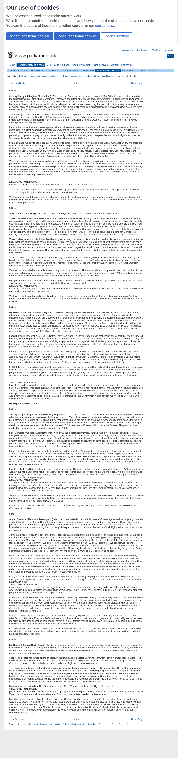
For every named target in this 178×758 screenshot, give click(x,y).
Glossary (22, 724)
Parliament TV (129, 70)
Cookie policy (117, 724)
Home (11, 64)
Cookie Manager (130, 724)
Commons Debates (105, 76)
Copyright (92, 724)
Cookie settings (116, 36)
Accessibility (127, 50)
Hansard (91, 76)
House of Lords (39, 70)
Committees (88, 70)
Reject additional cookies (77, 36)
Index (76, 83)
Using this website (77, 724)
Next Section (16, 719)
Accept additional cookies (30, 36)
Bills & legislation (70, 70)
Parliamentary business (31, 64)
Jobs (65, 724)
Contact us (169, 50)
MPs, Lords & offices (57, 64)
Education (126, 64)
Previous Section (18, 83)
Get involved (101, 64)
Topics (150, 70)
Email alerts (142, 50)
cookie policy (105, 25)
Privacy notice (104, 724)
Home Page (137, 83)
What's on (54, 70)
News (142, 70)
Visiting (115, 64)
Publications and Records (74, 76)
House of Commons (18, 70)
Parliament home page (29, 76)
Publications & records (108, 70)
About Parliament (81, 64)
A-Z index (11, 724)
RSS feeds (156, 50)
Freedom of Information (50, 724)
